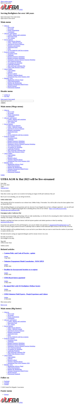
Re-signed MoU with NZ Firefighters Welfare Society (22, 286)
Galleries (10, 72)
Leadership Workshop (14, 64)
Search (3, 102)
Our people (11, 29)
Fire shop (6, 96)
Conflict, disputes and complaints (17, 35)
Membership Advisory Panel (15, 80)
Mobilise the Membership (15, 83)
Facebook (6, 381)
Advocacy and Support (10, 33)
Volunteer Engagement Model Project (18, 84)
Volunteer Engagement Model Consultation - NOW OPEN (24, 261)
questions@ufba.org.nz (7, 222)
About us (6, 25)
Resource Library (12, 73)
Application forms (13, 47)
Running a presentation (14, 46)
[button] (8, 99)
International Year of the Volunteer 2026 (19, 76)
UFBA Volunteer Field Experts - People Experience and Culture (26, 294)
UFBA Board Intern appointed (14, 278)
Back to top (4, 305)
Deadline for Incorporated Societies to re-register (21, 269)
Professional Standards (14, 87)
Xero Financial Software (14, 61)
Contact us (7, 95)
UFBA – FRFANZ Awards (15, 42)
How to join (11, 27)
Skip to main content (6, 1)
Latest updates (11, 70)
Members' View (8, 78)
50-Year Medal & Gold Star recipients (18, 50)
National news (5, 188)
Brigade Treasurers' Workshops (16, 56)
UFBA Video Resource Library (16, 67)
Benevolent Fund (12, 36)
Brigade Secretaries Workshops (16, 58)
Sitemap (6, 394)
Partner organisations (13, 30)
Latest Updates (8, 69)
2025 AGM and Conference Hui (16, 66)
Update (3, 175)
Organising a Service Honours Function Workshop (21, 59)
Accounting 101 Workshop (15, 63)
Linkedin (6, 382)
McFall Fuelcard (12, 86)
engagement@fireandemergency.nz (59, 225)
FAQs (9, 49)
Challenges (11, 55)
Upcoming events (12, 53)
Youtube (6, 384)
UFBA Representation (14, 81)
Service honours (8, 39)
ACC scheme (11, 38)
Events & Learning (9, 52)
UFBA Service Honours (14, 41)
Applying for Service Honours (16, 44)
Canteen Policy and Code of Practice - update (19, 253)
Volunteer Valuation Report (15, 75)
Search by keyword (6, 101)
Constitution (11, 32)
